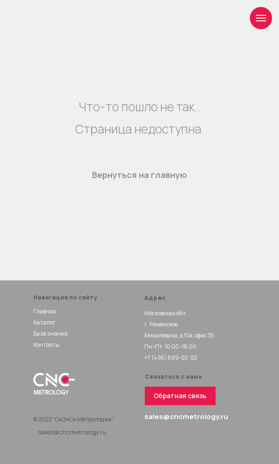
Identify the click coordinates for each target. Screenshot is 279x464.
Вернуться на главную (139, 174)
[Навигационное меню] (261, 18)
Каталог (44, 322)
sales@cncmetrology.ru (72, 432)
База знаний (50, 333)
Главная (44, 311)
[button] (180, 396)
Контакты (46, 345)
